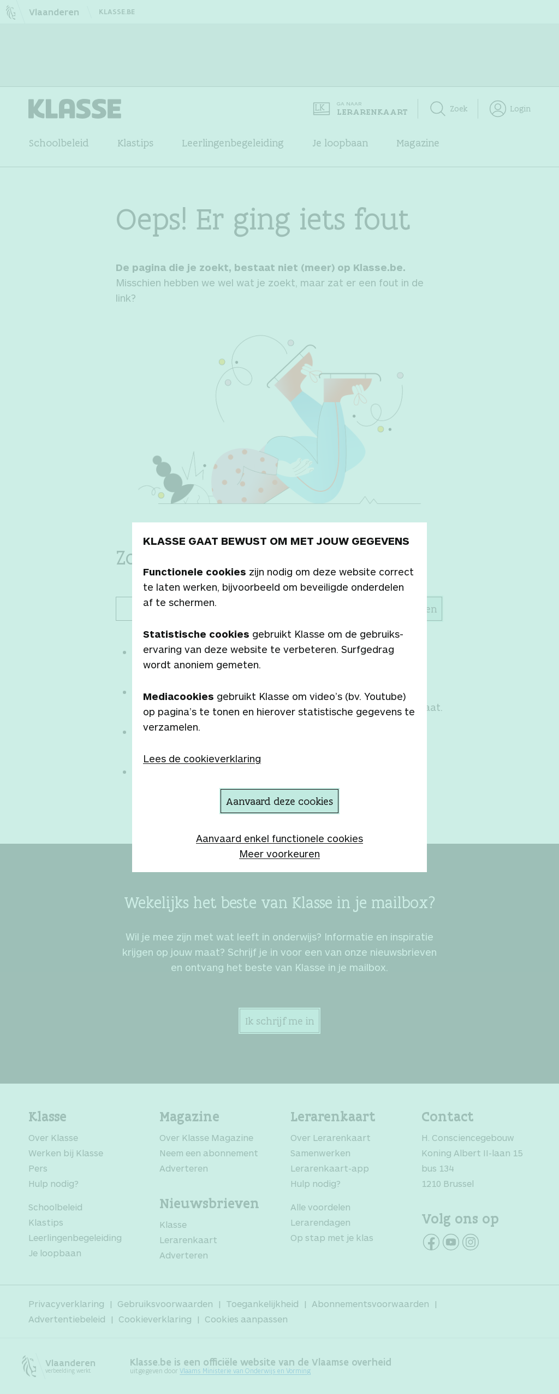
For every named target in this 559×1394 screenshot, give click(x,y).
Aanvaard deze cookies (279, 801)
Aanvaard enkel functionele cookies (279, 838)
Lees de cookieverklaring (202, 758)
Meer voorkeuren (279, 854)
